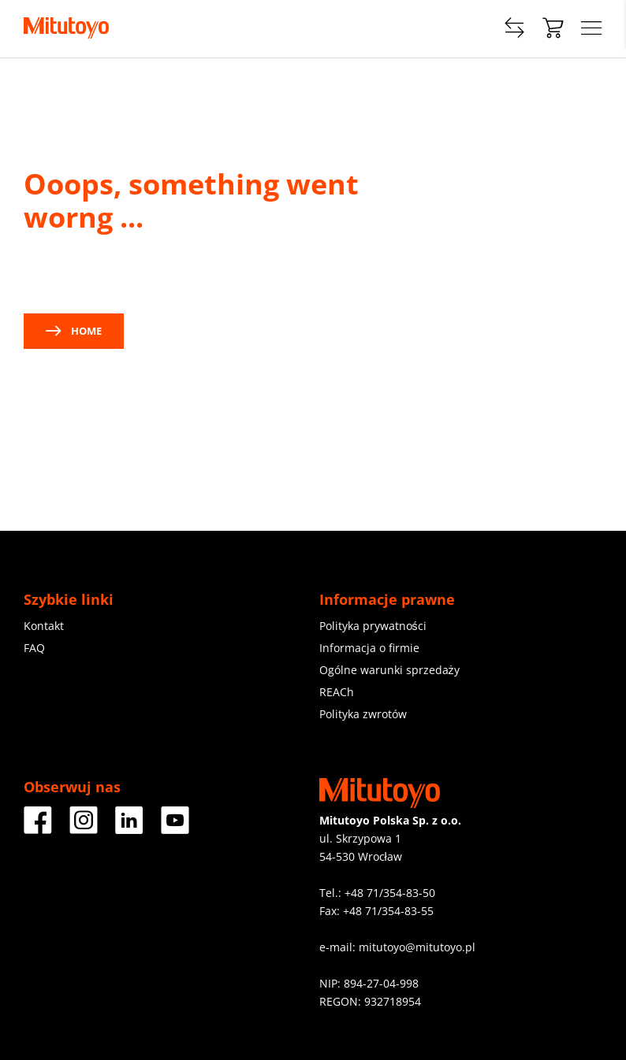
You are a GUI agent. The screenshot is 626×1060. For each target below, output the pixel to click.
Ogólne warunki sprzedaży (389, 669)
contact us (179, 273)
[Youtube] (175, 828)
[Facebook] (38, 828)
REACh (336, 691)
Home (74, 331)
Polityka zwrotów (363, 713)
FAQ (34, 647)
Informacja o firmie (369, 647)
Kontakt (44, 625)
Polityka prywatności (373, 625)
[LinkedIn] (129, 828)
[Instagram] (83, 828)
